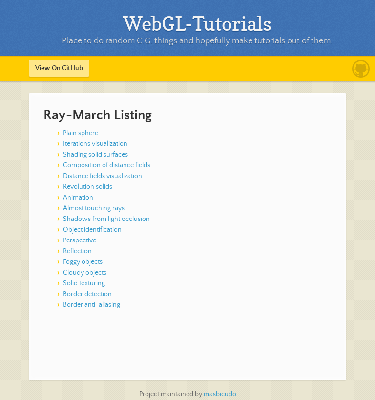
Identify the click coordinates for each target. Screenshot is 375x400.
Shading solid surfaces (95, 155)
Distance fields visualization (102, 176)
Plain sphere (80, 133)
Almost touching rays (94, 208)
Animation (78, 197)
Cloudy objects (84, 273)
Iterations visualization (95, 144)
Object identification (92, 230)
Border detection (87, 294)
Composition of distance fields (106, 165)
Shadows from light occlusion (106, 219)
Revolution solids (87, 187)
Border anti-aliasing (91, 305)
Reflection (77, 251)
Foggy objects (83, 262)
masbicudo (220, 394)
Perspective (79, 240)
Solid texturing (84, 283)
